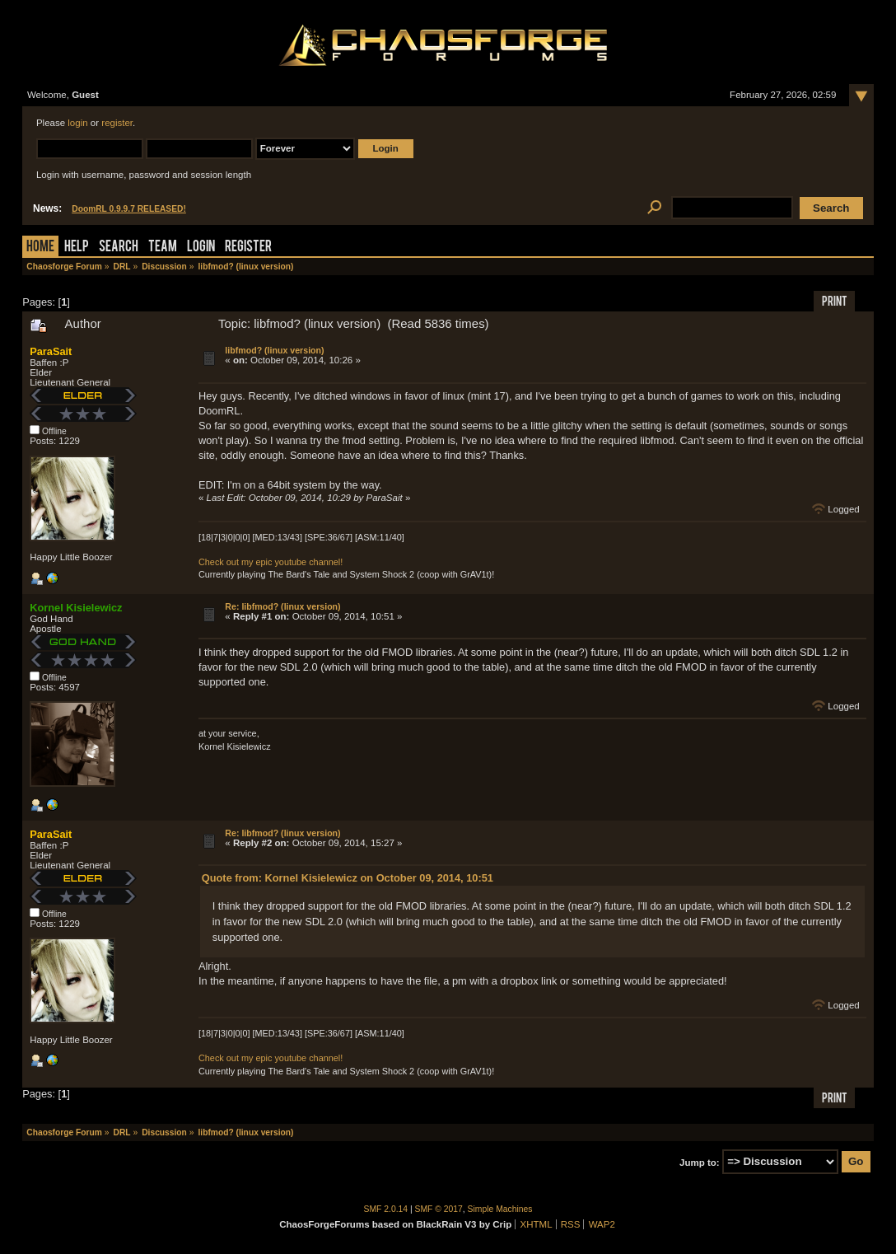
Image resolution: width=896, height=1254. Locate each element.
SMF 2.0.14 (386, 1209)
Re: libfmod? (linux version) (282, 606)
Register (248, 247)
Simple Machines (500, 1209)
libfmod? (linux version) (274, 350)
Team (162, 247)
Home (40, 247)
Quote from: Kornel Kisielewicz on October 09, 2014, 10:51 (347, 878)
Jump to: (699, 1162)
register (117, 123)
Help (76, 247)
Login (201, 247)
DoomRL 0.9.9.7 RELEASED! (129, 208)
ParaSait (51, 351)
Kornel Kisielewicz (76, 607)
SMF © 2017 (439, 1209)
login (77, 123)
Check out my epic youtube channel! (270, 562)
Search (118, 247)
